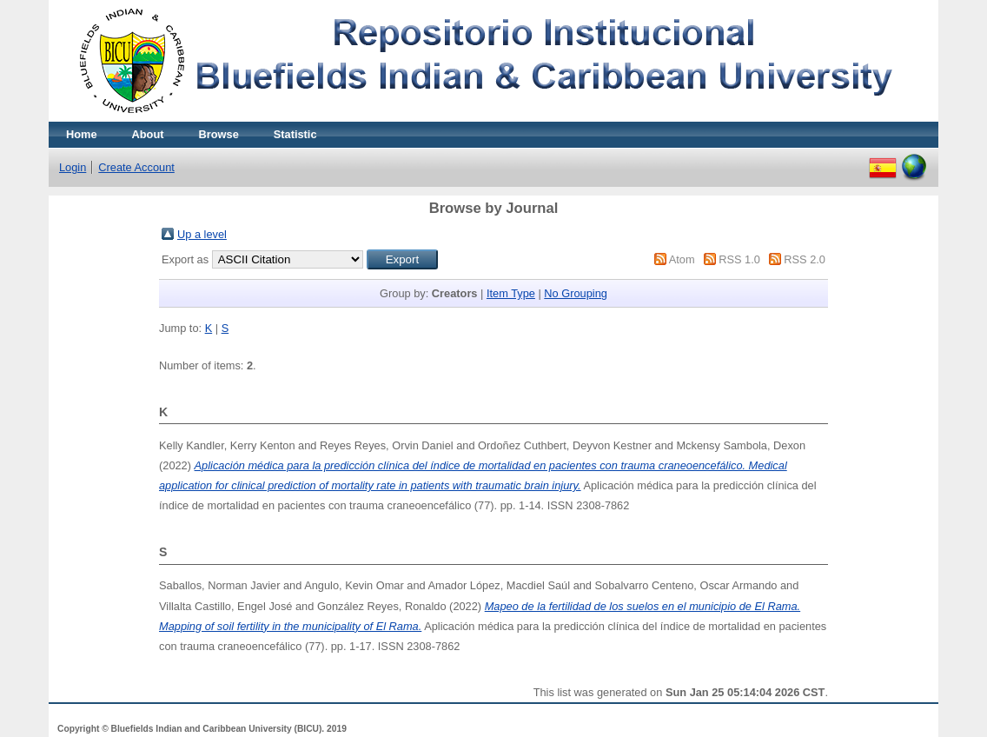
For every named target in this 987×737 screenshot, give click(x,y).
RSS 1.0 (739, 259)
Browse (219, 134)
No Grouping (575, 293)
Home (81, 134)
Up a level (202, 234)
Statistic (295, 134)
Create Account (136, 167)
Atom (682, 259)
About (148, 134)
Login (72, 167)
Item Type (511, 293)
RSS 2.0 (804, 259)
